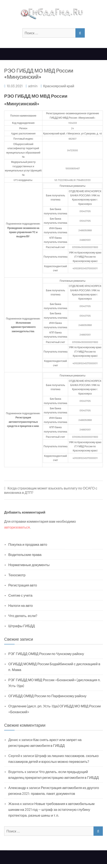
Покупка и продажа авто (27, 544)
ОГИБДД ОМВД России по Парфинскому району (47, 696)
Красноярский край (58, 86)
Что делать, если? (22, 615)
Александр (17, 787)
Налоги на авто (20, 605)
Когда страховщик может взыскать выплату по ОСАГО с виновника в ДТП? (50, 490)
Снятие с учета (20, 595)
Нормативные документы (29, 565)
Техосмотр (17, 575)
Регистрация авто (22, 585)
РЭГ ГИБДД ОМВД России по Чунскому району (46, 653)
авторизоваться (17, 527)
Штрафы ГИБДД (21, 626)
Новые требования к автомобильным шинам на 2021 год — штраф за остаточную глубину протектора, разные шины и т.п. (51, 809)
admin (33, 86)
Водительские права (25, 554)
